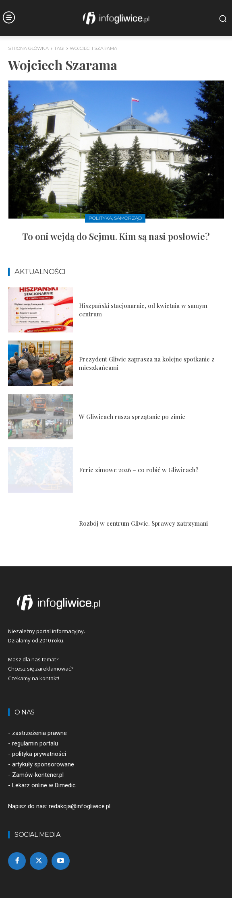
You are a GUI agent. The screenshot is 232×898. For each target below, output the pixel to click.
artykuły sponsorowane (43, 764)
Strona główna (28, 48)
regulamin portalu (35, 743)
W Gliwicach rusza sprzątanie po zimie (132, 417)
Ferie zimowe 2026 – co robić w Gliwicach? (139, 470)
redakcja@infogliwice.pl (79, 806)
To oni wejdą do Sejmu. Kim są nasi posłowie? (116, 236)
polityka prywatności (39, 754)
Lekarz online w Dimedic (44, 785)
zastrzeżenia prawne (39, 733)
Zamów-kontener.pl (38, 774)
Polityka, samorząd (115, 218)
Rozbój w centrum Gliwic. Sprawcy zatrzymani (143, 523)
